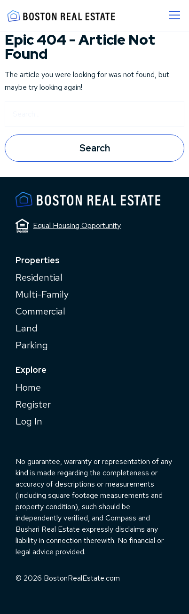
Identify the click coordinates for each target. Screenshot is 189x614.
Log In (29, 421)
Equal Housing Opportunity (68, 226)
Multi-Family (42, 294)
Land (27, 328)
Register (33, 404)
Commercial (40, 311)
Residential (39, 277)
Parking (32, 345)
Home (28, 387)
